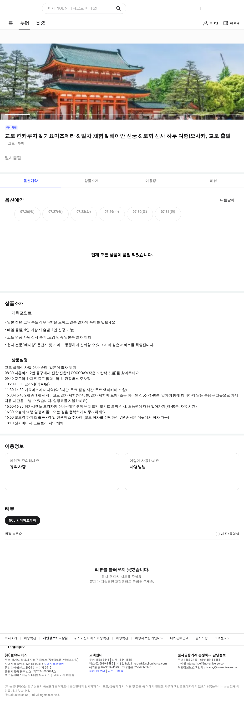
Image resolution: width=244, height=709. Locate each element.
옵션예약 (30, 181)
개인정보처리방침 (55, 638)
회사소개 (11, 638)
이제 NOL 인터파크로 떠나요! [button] (72, 8)
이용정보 (152, 181)
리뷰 (213, 181)
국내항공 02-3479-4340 (136, 667)
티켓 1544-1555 (122, 659)
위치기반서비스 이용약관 (91, 638)
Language (15, 647)
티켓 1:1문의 (116, 671)
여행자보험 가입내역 (149, 638)
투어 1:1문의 (97, 671)
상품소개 (91, 181)
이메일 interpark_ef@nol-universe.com (202, 663)
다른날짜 (227, 200)
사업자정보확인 (54, 663)
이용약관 (30, 638)
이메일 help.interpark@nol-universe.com (141, 663)
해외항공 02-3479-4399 (104, 667)
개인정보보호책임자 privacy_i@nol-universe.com (208, 667)
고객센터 (220, 638)
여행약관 (122, 638)
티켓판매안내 (179, 638)
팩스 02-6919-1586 (101, 663)
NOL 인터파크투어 (22, 520)
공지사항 (201, 638)
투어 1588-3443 (99, 659)
